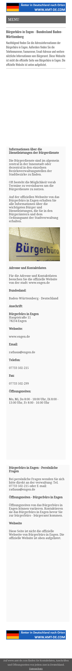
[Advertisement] (36, 106)
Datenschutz (36, 668)
